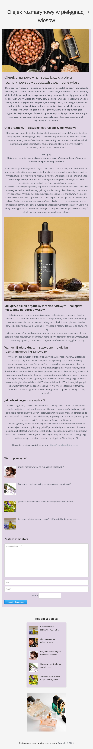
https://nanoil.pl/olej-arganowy (65, 445)
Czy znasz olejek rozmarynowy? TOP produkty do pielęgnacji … (48, 519)
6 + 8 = (35, 595)
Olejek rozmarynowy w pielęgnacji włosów (38, 743)
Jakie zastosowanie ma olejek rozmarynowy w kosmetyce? (46, 501)
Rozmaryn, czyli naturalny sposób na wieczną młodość (44, 484)
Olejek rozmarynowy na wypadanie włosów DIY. (41, 466)
